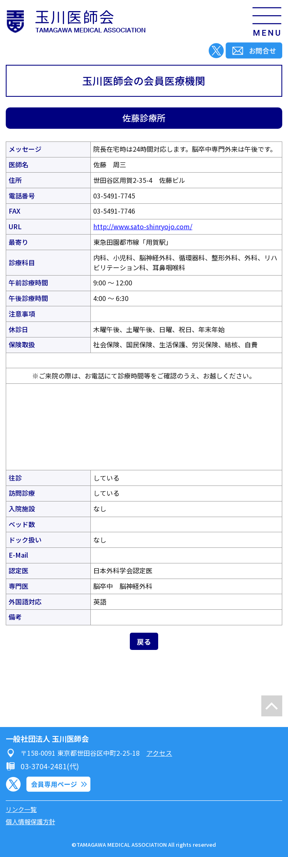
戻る (144, 641)
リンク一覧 (21, 809)
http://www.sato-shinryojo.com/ (142, 226)
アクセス (159, 753)
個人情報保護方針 (30, 821)
